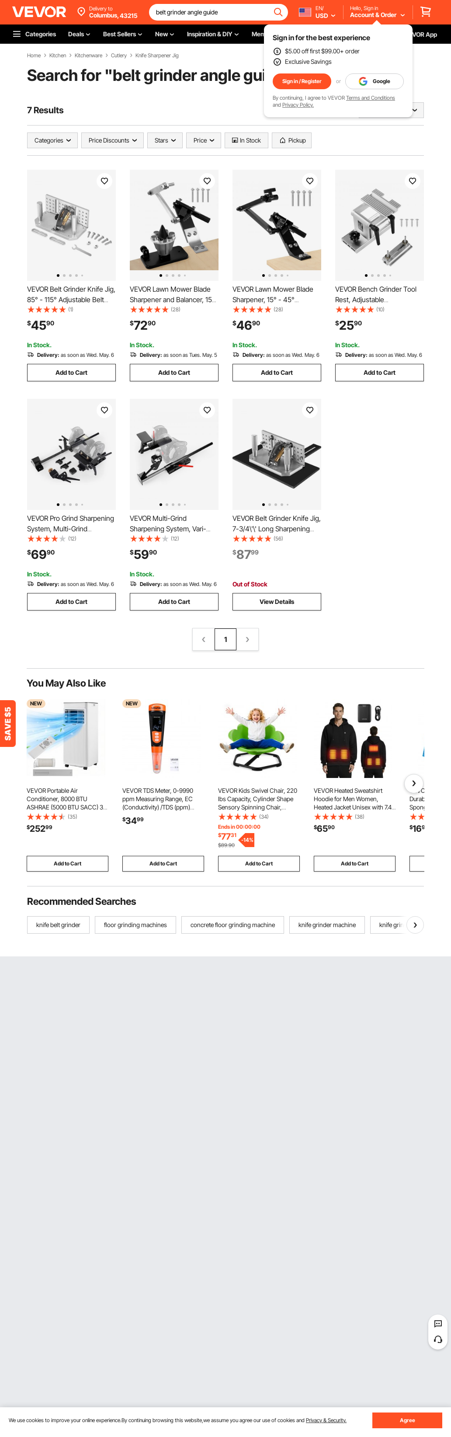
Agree (407, 1420)
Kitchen (57, 55)
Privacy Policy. (298, 104)
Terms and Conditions (370, 97)
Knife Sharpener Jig (157, 55)
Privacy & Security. (326, 1420)
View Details (277, 601)
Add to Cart (71, 372)
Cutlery (119, 55)
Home (34, 55)
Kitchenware (88, 55)
